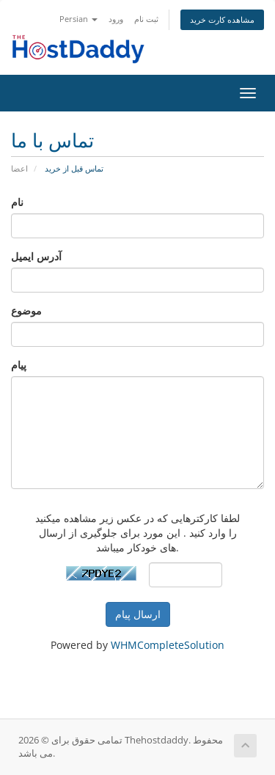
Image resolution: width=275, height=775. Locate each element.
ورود (116, 18)
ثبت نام (146, 18)
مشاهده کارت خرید (222, 19)
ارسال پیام (138, 614)
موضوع (26, 310)
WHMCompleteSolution (167, 645)
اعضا (19, 168)
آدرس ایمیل (36, 256)
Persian (78, 18)
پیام (18, 365)
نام (17, 202)
